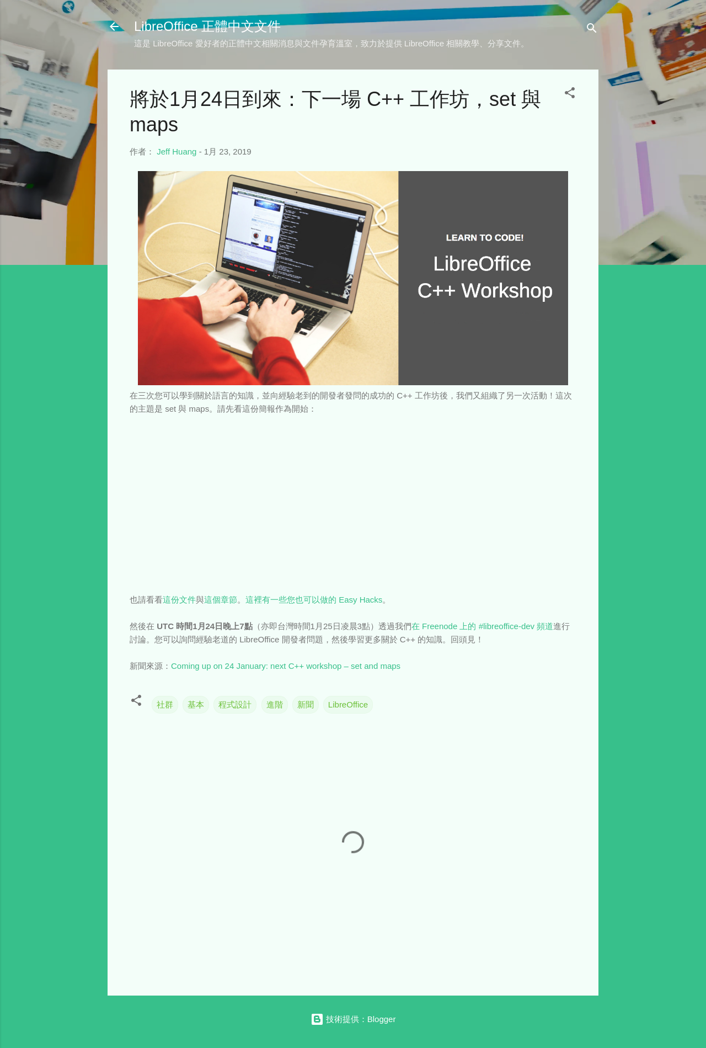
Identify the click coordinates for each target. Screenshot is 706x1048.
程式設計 (235, 704)
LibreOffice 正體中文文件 (207, 26)
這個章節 (220, 599)
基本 (196, 704)
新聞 (305, 704)
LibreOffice (348, 704)
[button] (569, 94)
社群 (165, 704)
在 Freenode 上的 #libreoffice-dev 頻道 (482, 626)
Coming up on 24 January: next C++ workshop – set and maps (285, 666)
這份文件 (179, 599)
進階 (274, 704)
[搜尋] (591, 30)
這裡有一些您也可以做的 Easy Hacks (313, 599)
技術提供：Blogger (353, 1019)
